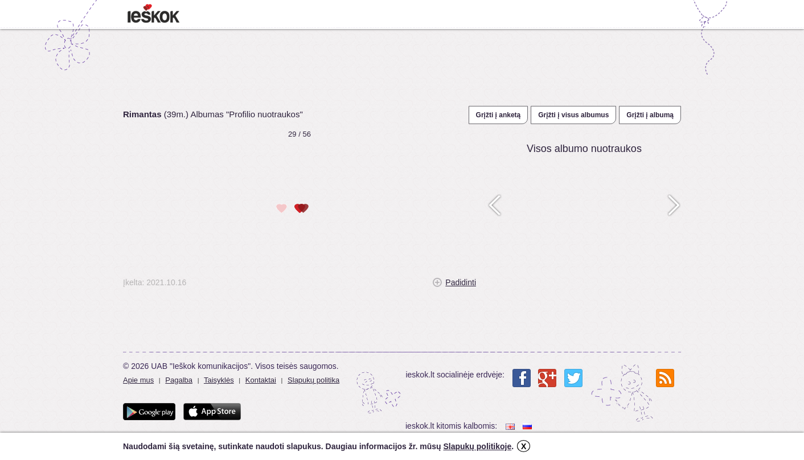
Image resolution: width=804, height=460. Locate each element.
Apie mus (138, 380)
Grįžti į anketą (498, 115)
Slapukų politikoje (477, 446)
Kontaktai (260, 380)
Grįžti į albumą (650, 115)
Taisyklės (219, 380)
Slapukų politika (313, 380)
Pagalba (178, 380)
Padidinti (460, 282)
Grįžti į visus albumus (573, 115)
